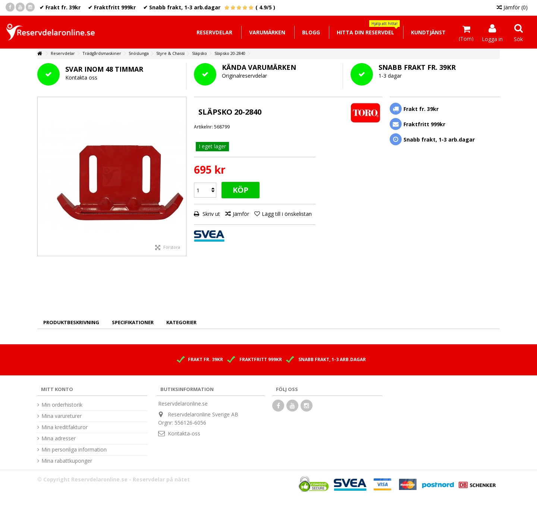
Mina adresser (58, 438)
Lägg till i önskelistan (287, 213)
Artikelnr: (203, 127)
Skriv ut (210, 213)
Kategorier (181, 322)
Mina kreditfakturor (64, 427)
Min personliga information (74, 449)
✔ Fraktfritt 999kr (112, 7)
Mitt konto (57, 389)
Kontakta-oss (184, 433)
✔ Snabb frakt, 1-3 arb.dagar (181, 7)
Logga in (492, 38)
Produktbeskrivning (71, 322)
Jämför (241, 213)
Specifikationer (133, 322)
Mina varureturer (61, 416)
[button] (365, 32)
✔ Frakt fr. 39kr (60, 7)
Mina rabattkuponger (66, 460)
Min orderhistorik (61, 404)
